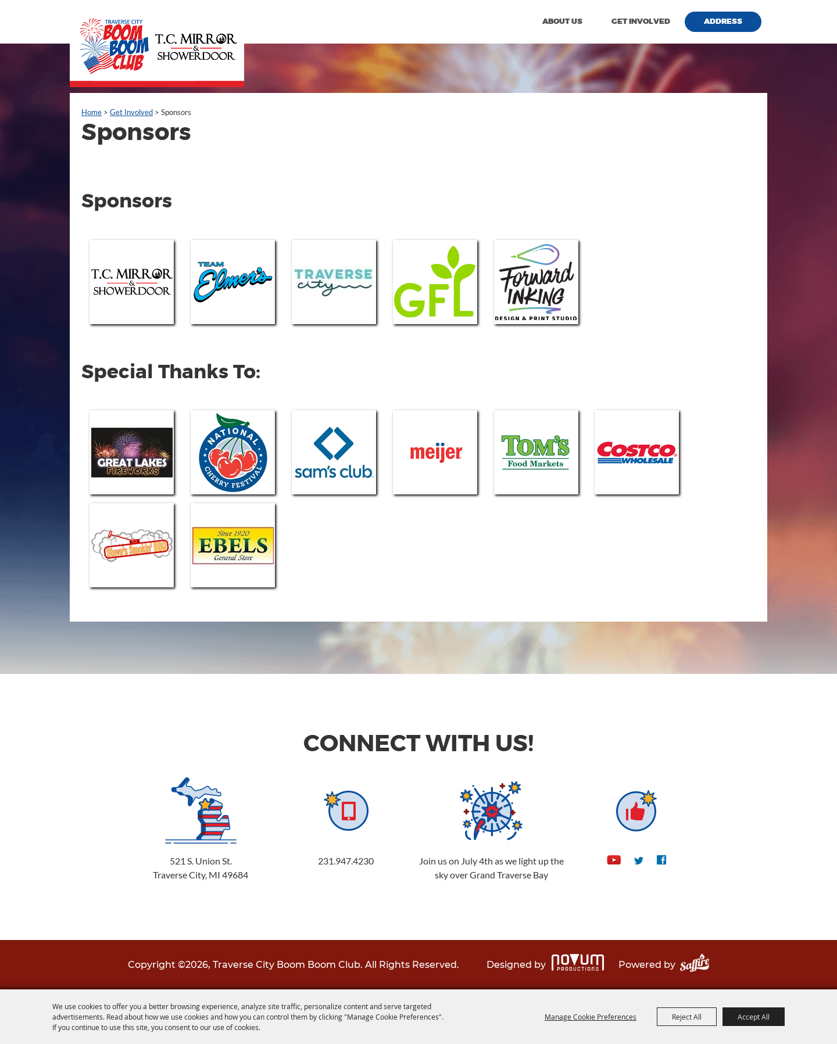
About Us (562, 21)
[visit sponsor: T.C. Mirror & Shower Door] (132, 282)
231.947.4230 (346, 860)
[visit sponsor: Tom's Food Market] (536, 452)
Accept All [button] (754, 1016)
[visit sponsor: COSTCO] (637, 452)
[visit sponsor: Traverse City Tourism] (334, 282)
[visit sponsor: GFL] (435, 282)
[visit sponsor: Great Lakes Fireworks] (132, 452)
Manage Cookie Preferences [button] (590, 1016)
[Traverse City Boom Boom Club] (157, 43)
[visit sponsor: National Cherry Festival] (233, 452)
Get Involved (640, 21)
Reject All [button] (687, 1016)
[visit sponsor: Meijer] (435, 452)
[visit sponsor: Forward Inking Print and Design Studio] (536, 282)
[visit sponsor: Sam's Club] (334, 452)
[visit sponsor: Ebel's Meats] (233, 545)
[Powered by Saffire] (694, 965)
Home (91, 112)
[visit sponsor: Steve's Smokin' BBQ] (132, 545)
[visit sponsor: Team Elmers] (233, 282)
